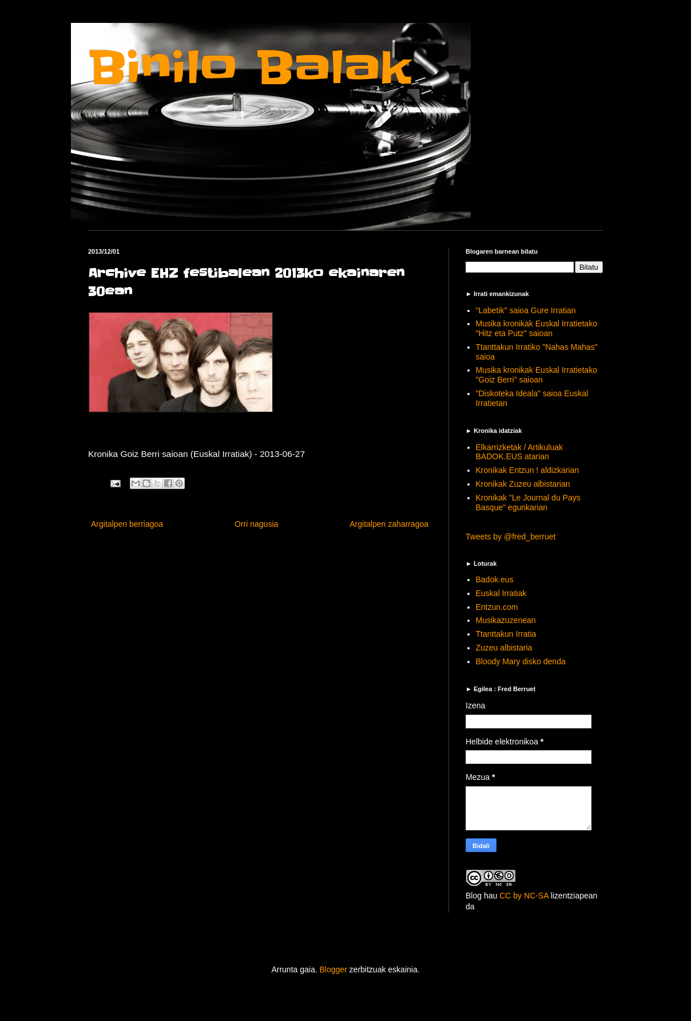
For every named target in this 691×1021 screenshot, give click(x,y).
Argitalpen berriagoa (127, 524)
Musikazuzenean (506, 620)
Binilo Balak (249, 68)
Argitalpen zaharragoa (389, 524)
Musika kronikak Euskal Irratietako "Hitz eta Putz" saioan (536, 328)
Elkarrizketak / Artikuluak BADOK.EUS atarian (519, 452)
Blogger (333, 969)
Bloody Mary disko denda (521, 661)
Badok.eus (495, 579)
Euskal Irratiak (501, 593)
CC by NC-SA (524, 895)
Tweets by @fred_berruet (510, 536)
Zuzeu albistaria (504, 647)
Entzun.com (497, 607)
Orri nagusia (256, 524)
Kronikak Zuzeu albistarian (523, 483)
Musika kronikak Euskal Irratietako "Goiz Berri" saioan (536, 374)
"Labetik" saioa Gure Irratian (526, 310)
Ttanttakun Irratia (506, 633)
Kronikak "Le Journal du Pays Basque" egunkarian (528, 502)
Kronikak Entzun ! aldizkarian (527, 470)
